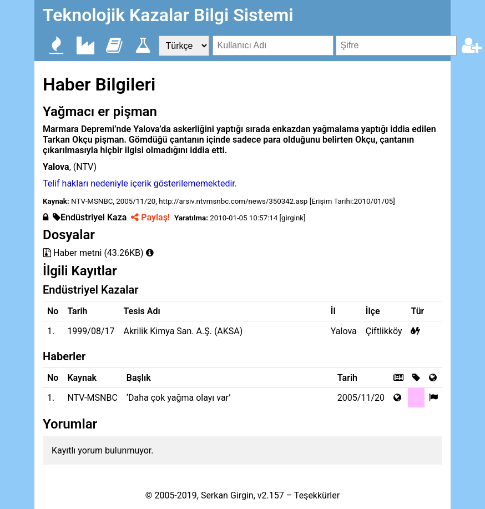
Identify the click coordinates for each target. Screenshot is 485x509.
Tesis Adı (142, 311)
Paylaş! (150, 217)
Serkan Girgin (227, 495)
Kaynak (82, 377)
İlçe (373, 311)
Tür (417, 311)
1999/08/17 (90, 331)
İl (333, 311)
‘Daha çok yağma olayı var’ (179, 397)
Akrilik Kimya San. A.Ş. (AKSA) (183, 331)
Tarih (77, 311)
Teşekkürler (317, 495)
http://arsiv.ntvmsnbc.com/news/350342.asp (233, 201)
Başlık (139, 377)
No (52, 311)
